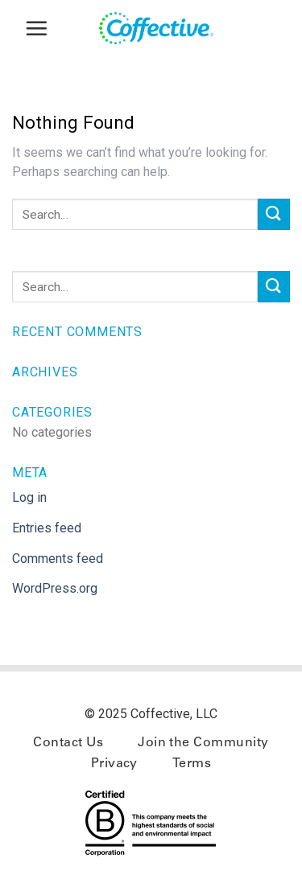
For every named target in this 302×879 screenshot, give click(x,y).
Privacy (114, 764)
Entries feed (46, 528)
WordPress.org (54, 588)
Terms (191, 764)
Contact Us (68, 743)
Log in (29, 497)
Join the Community (203, 743)
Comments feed (57, 558)
